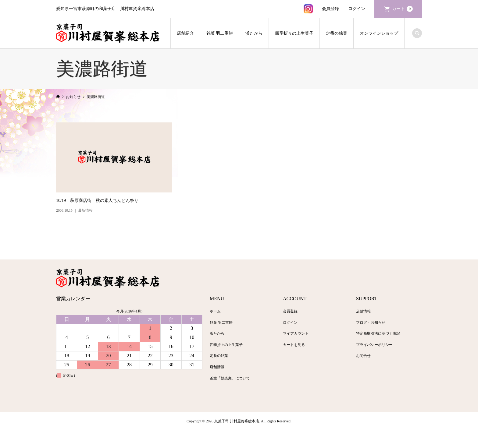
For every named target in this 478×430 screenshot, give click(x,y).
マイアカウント (296, 333)
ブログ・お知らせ (370, 322)
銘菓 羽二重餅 (219, 33)
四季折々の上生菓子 (294, 33)
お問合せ (363, 356)
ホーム (215, 311)
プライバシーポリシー (374, 345)
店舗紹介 (185, 33)
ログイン (356, 8)
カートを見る (294, 345)
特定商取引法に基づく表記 (378, 333)
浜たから (253, 33)
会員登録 (330, 8)
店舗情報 (217, 367)
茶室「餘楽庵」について (230, 378)
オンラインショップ (379, 33)
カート (402, 9)
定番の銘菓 (336, 33)
